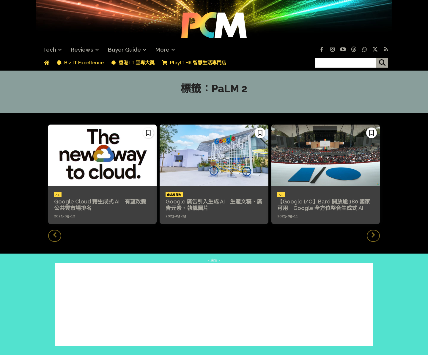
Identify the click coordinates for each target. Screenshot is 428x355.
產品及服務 (174, 194)
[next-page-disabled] (373, 236)
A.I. (58, 194)
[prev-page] (54, 236)
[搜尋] (382, 63)
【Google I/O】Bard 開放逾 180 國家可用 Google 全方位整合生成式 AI (323, 204)
